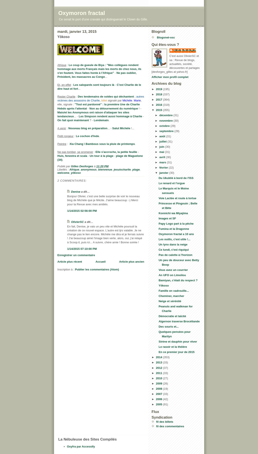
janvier (164, 172)
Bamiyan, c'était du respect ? (178, 280)
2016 (159, 104)
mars (163, 162)
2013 (159, 362)
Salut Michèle (121, 128)
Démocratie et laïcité (172, 316)
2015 (159, 110)
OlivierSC (77, 222)
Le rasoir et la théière (173, 346)
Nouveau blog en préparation (87, 128)
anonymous (89, 169)
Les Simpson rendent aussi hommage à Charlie (110, 116)
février (164, 167)
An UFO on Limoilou (172, 275)
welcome (63, 172)
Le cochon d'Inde (87, 136)
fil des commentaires (170, 426)
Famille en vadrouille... (174, 290)
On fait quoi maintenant (73, 120)
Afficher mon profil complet (170, 77)
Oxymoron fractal (81, 13)
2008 (159, 388)
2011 (159, 373)
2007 (159, 394)
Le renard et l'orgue (172, 183)
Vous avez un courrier (173, 270)
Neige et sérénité (170, 301)
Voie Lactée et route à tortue (177, 198)
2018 (159, 94)
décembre (166, 115)
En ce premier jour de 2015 (176, 352)
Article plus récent (70, 261)
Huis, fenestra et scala (72, 155)
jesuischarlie (122, 169)
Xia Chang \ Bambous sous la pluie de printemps (102, 144)
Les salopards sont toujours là (93, 84)
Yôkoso (164, 285)
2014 (159, 357)
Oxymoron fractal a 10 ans (176, 234)
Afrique (74, 169)
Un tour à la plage (101, 155)
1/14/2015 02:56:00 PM (82, 210)
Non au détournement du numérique (113, 108)
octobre (164, 126)
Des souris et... (169, 326)
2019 (159, 89)
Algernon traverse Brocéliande (179, 321)
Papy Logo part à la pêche (176, 223)
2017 (159, 99)
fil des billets (164, 421)
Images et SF (167, 218)
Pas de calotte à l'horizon (175, 255)
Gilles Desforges (185, 50)
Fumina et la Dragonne (174, 228)
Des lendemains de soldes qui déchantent (106, 96)
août (162, 136)
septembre (166, 131)
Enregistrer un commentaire (76, 255)
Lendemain (101, 120)
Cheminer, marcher (171, 296)
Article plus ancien (131, 261)
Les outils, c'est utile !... (174, 239)
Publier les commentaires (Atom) (97, 269)
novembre (166, 120)
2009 (159, 383)
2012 (159, 367)
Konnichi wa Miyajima (173, 213)
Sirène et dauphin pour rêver (178, 341)
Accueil (100, 261)
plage (136, 169)
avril (162, 157)
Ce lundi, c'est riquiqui (174, 249)
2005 (159, 404)
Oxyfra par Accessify (81, 446)
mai (162, 152)
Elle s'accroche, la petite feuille (116, 152)
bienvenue (105, 169)
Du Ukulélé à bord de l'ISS (176, 178)
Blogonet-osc (165, 37)
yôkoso (76, 172)
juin (162, 146)
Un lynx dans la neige (173, 244)
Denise (76, 191)
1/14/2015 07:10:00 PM (82, 248)
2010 (159, 378)
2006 (159, 399)
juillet (163, 141)
